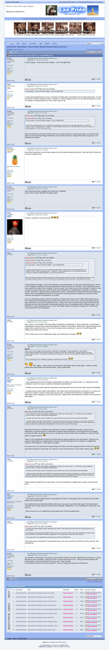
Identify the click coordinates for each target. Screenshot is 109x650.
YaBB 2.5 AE (64, 645)
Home (12, 43)
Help (18, 43)
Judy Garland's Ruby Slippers (66, 18)
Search (24, 43)
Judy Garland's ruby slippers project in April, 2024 (41, 617)
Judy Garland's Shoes (80, 18)
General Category (22, 47)
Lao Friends (32, 43)
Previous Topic (91, 49)
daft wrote (28, 411)
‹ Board (14, 638)
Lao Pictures (39, 18)
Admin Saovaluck (18, 49)
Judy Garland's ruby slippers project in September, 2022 (42, 625)
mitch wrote (29, 116)
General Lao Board (33, 47)
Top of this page (21, 638)
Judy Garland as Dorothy (50, 18)
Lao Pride (25, 18)
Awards (54, 43)
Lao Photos (32, 18)
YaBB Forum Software (45, 646)
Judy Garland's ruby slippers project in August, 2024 (41, 629)
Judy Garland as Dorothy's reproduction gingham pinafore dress (44, 609)
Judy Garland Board (21, 593)
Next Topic (99, 49)
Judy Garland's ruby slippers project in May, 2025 (41, 597)
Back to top (10, 80)
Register (30, 6)
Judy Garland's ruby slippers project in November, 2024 (42, 621)
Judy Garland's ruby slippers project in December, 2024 (42, 613)
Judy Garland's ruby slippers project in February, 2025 (42, 601)
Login (24, 6)
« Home (9, 638)
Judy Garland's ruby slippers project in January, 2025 (42, 605)
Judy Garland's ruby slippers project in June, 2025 (41, 593)
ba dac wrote (29, 89)
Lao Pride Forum (11, 47)
